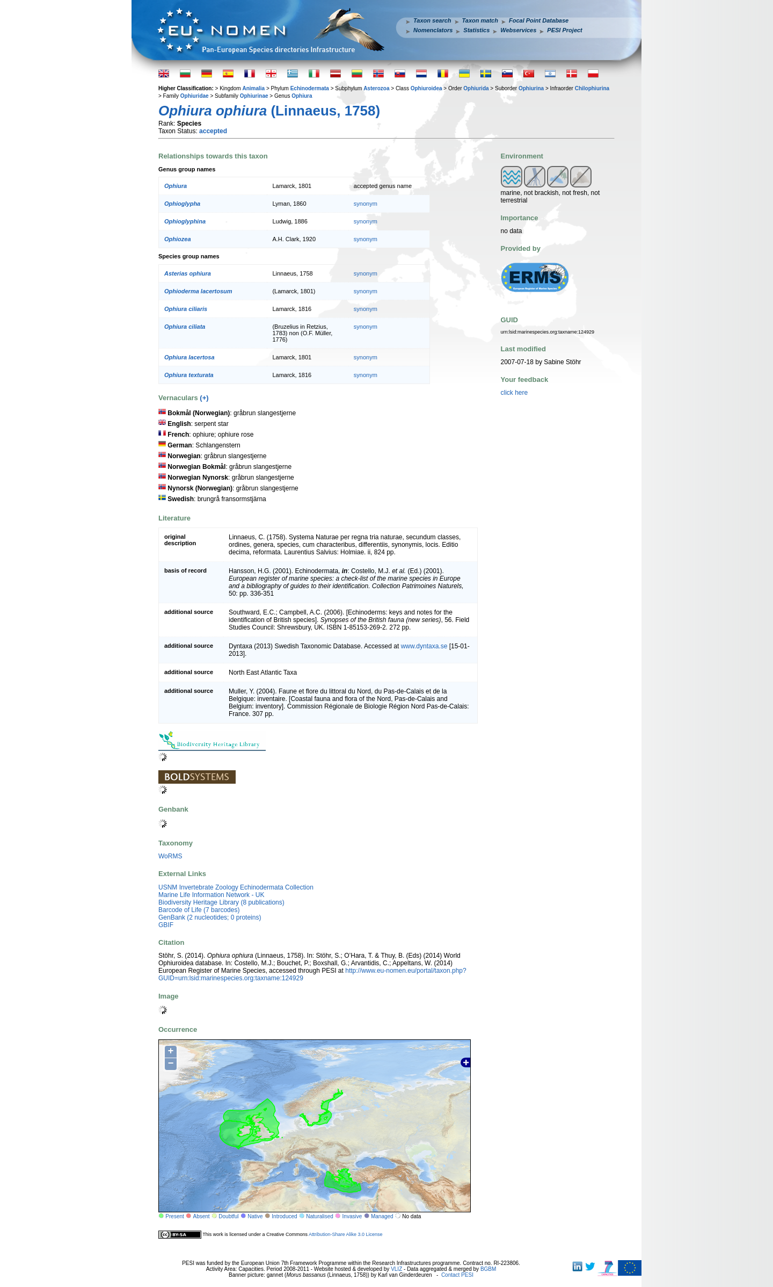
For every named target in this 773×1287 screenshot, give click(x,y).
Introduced (284, 1216)
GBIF (165, 925)
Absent (201, 1216)
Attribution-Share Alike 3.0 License (346, 1234)
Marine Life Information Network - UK (211, 895)
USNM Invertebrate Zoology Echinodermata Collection (235, 887)
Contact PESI (457, 1275)
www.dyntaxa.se (424, 646)
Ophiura (301, 96)
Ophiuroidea (426, 88)
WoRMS (170, 856)
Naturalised (319, 1216)
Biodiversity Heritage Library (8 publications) (221, 902)
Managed (382, 1216)
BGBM (488, 1269)
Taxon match (480, 20)
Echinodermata (309, 88)
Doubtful (228, 1216)
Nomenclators (433, 30)
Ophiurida (475, 88)
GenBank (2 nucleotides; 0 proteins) (209, 917)
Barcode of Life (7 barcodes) (198, 910)
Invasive (352, 1216)
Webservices (518, 30)
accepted (213, 131)
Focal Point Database (538, 20)
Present (174, 1216)
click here (514, 392)
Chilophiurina (592, 88)
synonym (365, 203)
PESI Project (564, 30)
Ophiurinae (254, 96)
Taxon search (432, 20)
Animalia (253, 88)
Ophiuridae (194, 96)
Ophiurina (531, 88)
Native (254, 1216)
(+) (204, 398)
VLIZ (396, 1269)
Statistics (476, 30)
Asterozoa (376, 88)
